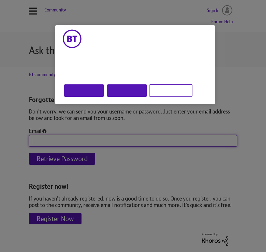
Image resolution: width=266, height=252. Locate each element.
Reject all (126, 90)
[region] (135, 64)
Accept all (84, 90)
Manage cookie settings (170, 90)
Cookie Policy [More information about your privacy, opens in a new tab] (133, 74)
